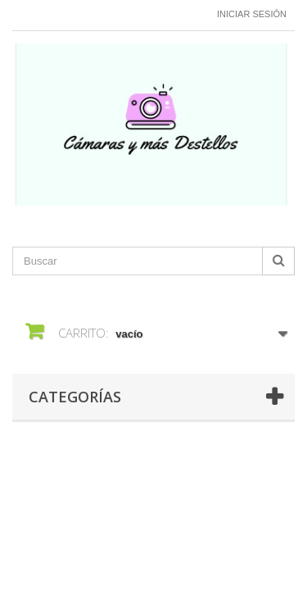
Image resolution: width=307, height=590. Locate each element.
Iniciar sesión (252, 14)
